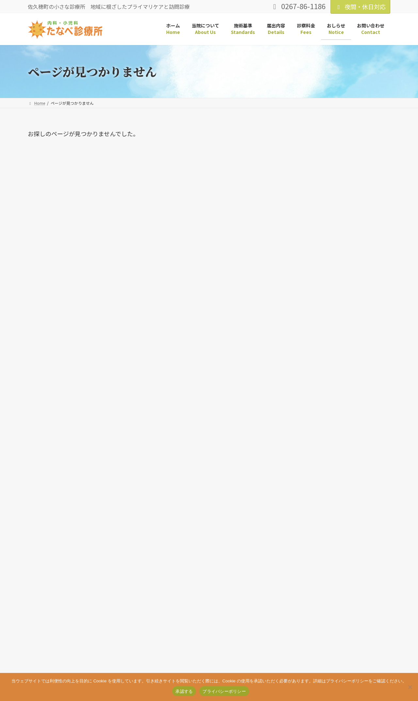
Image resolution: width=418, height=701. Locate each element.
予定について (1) (314, 365)
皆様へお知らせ (310, 212)
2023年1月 (307, 541)
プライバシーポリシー (90, 662)
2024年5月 (307, 496)
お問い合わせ (134, 662)
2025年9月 (307, 466)
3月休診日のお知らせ (318, 191)
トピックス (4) (312, 350)
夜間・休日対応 (360, 6)
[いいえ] (410, 687)
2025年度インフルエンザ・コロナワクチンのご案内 (337, 286)
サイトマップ (45, 662)
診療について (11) (316, 380)
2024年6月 (307, 481)
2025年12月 (309, 451)
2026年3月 (307, 436)
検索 (373, 133)
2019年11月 (309, 556)
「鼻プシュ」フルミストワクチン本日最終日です (340, 236)
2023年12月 (309, 511)
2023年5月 (307, 526)
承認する (184, 691)
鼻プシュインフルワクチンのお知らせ (339, 261)
